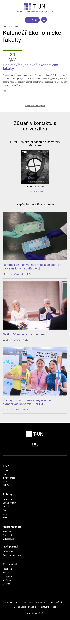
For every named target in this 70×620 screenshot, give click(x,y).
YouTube (7, 580)
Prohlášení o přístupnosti (35, 602)
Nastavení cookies (48, 607)
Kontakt (6, 474)
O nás (5, 470)
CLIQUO (39, 613)
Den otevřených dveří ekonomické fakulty (30, 67)
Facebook (7, 569)
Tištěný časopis (10, 478)
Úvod (5, 27)
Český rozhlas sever (12, 555)
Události (6, 506)
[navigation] (32, 20)
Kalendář (15, 27)
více (4, 91)
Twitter (6, 572)
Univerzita (17, 340)
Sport (5, 510)
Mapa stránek (56, 602)
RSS (43, 105)
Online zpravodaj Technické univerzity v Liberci (35, 8)
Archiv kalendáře (32, 105)
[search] (44, 20)
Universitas (8, 551)
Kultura (6, 518)
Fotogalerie (8, 535)
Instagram (7, 576)
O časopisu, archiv (35, 191)
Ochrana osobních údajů (25, 607)
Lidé (5, 514)
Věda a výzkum (20, 274)
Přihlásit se (8, 485)
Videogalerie (8, 539)
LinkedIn (6, 584)
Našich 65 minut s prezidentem (24, 334)
